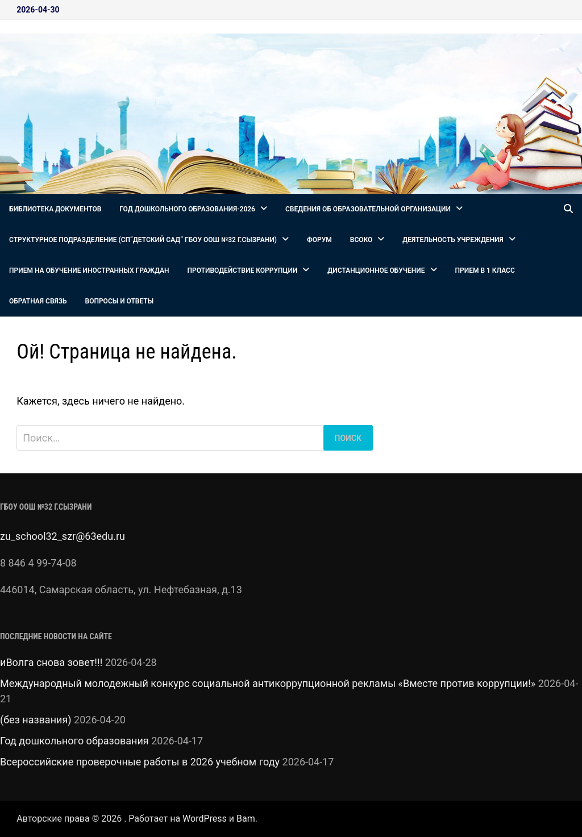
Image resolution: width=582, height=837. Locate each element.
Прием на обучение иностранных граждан (89, 270)
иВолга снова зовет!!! (51, 662)
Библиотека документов (55, 209)
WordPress (204, 818)
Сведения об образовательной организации (368, 209)
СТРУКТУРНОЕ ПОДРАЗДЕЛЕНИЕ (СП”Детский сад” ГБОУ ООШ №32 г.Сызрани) (143, 240)
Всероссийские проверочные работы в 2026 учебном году (140, 762)
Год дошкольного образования (74, 741)
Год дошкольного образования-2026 (187, 209)
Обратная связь (38, 301)
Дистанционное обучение (376, 270)
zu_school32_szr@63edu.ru (62, 536)
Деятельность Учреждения (452, 240)
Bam (245, 818)
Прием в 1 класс (485, 270)
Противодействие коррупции (243, 270)
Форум (319, 240)
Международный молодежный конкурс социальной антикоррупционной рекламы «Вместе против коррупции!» (267, 683)
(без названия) (36, 720)
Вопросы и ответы (119, 301)
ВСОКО (361, 240)
